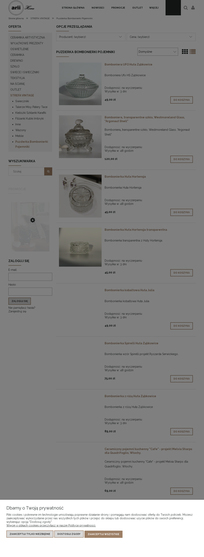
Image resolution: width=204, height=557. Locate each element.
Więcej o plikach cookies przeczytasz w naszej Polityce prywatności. (51, 525)
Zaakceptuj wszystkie (103, 534)
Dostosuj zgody (68, 534)
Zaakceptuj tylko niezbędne (30, 534)
